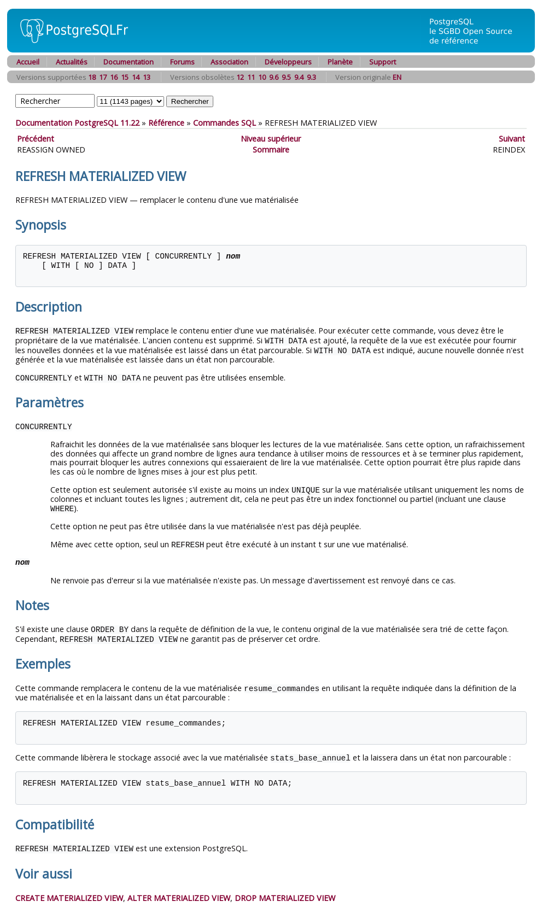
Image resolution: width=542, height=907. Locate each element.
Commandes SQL (224, 123)
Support (382, 62)
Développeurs (288, 62)
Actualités (72, 62)
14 (135, 77)
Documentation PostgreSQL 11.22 (77, 123)
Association (229, 62)
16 (114, 77)
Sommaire (271, 149)
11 (251, 77)
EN (397, 77)
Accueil (27, 62)
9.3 (311, 77)
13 (146, 77)
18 (92, 77)
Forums (182, 62)
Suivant (512, 138)
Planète (340, 62)
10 (262, 77)
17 (103, 77)
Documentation (128, 62)
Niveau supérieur (271, 138)
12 (240, 77)
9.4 (299, 77)
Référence (166, 123)
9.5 (286, 77)
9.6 (273, 77)
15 (125, 77)
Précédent (35, 138)
